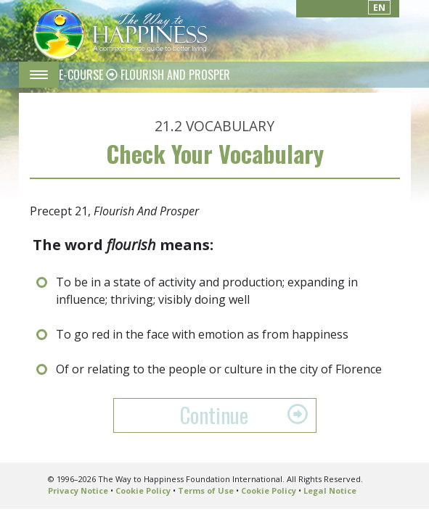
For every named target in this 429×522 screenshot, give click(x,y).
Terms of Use (206, 490)
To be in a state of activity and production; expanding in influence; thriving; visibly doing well (207, 290)
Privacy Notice (78, 490)
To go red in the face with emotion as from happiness (202, 334)
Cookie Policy (143, 490)
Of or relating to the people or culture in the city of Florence (219, 369)
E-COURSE (82, 74)
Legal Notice (329, 490)
